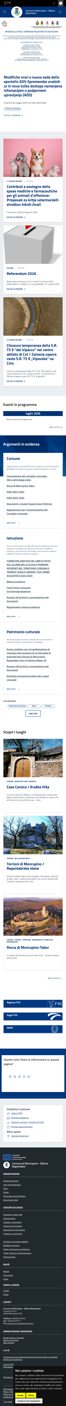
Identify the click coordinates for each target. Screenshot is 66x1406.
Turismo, (10, 781)
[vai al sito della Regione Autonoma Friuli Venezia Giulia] (7, 2)
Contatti (7, 1301)
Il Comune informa (14, 181)
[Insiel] (8, 1402)
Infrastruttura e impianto (25, 781)
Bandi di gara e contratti (13, 1337)
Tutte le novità (13, 115)
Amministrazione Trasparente (17, 1331)
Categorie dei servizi (13, 1207)
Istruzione (15, 538)
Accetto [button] (20, 1395)
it (55, 3)
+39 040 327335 (27, 1122)
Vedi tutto (56, 427)
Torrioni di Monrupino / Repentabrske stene (25, 866)
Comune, (10, 940)
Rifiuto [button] (31, 1395)
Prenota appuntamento (22, 1126)
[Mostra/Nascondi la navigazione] (4, 11)
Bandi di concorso (10, 1340)
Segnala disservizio (20, 1136)
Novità (6, 1264)
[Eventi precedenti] (5, 413)
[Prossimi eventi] (60, 413)
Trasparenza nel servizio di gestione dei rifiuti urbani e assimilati (30, 1357)
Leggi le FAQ (16, 1113)
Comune (13, 458)
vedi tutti (33, 713)
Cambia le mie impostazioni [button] (28, 1400)
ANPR (10, 1028)
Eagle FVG (12, 1015)
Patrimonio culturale (23, 632)
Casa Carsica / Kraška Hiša (28, 787)
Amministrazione (11, 1173)
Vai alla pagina (16, 217)
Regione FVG (13, 1002)
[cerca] (60, 12)
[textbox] (27, 1076)
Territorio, (27, 940)
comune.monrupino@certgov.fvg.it (20, 1323)
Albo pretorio (8, 1342)
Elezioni (10, 268)
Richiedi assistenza (20, 1117)
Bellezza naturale (22, 858)
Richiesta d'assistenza (12, 1359)
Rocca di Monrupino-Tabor (28, 947)
